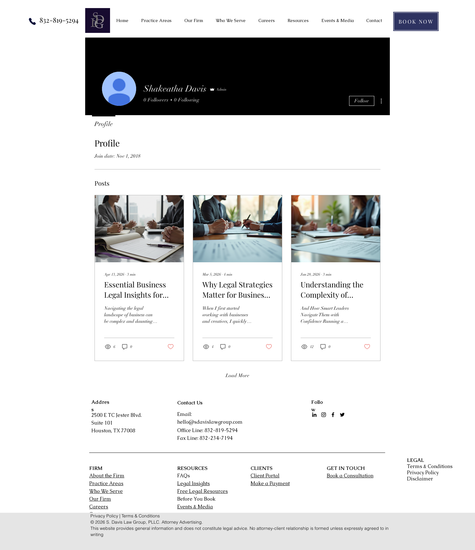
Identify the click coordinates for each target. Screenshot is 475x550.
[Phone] (32, 21)
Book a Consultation (350, 475)
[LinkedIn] (314, 415)
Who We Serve (106, 491)
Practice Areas (106, 483)
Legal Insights (193, 483)
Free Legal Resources (202, 491)
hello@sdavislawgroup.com (209, 422)
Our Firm (100, 499)
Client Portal (265, 475)
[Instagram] (324, 415)
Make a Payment (270, 483)
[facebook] (333, 415)
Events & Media (195, 506)
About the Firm (106, 475)
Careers (98, 506)
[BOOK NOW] (416, 21)
